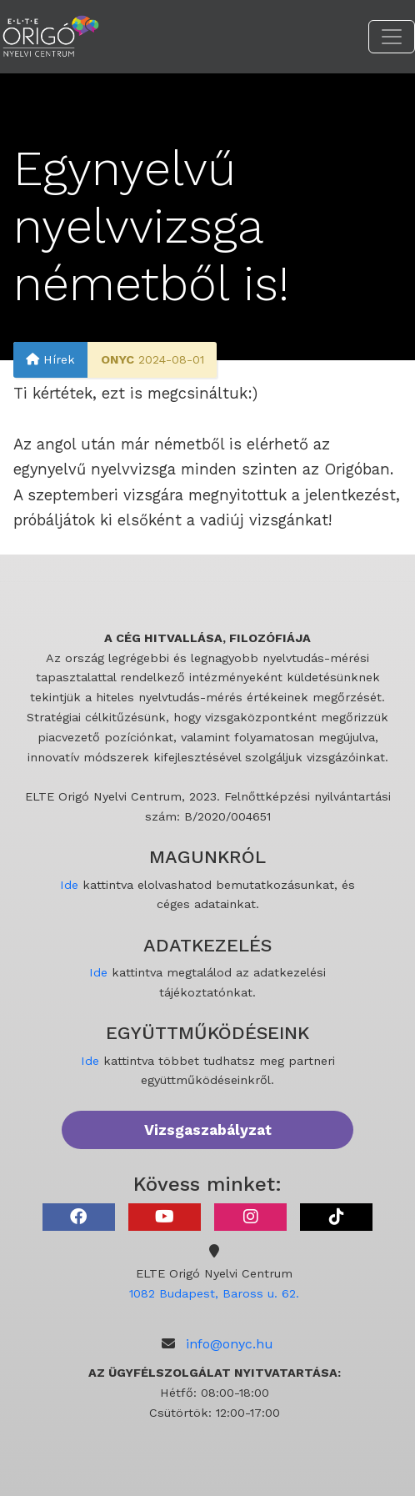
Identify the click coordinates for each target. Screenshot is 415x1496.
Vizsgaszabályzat (208, 1130)
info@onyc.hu (229, 1344)
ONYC (117, 359)
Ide (69, 884)
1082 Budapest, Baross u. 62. (214, 1293)
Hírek (50, 359)
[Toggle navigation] (391, 36)
